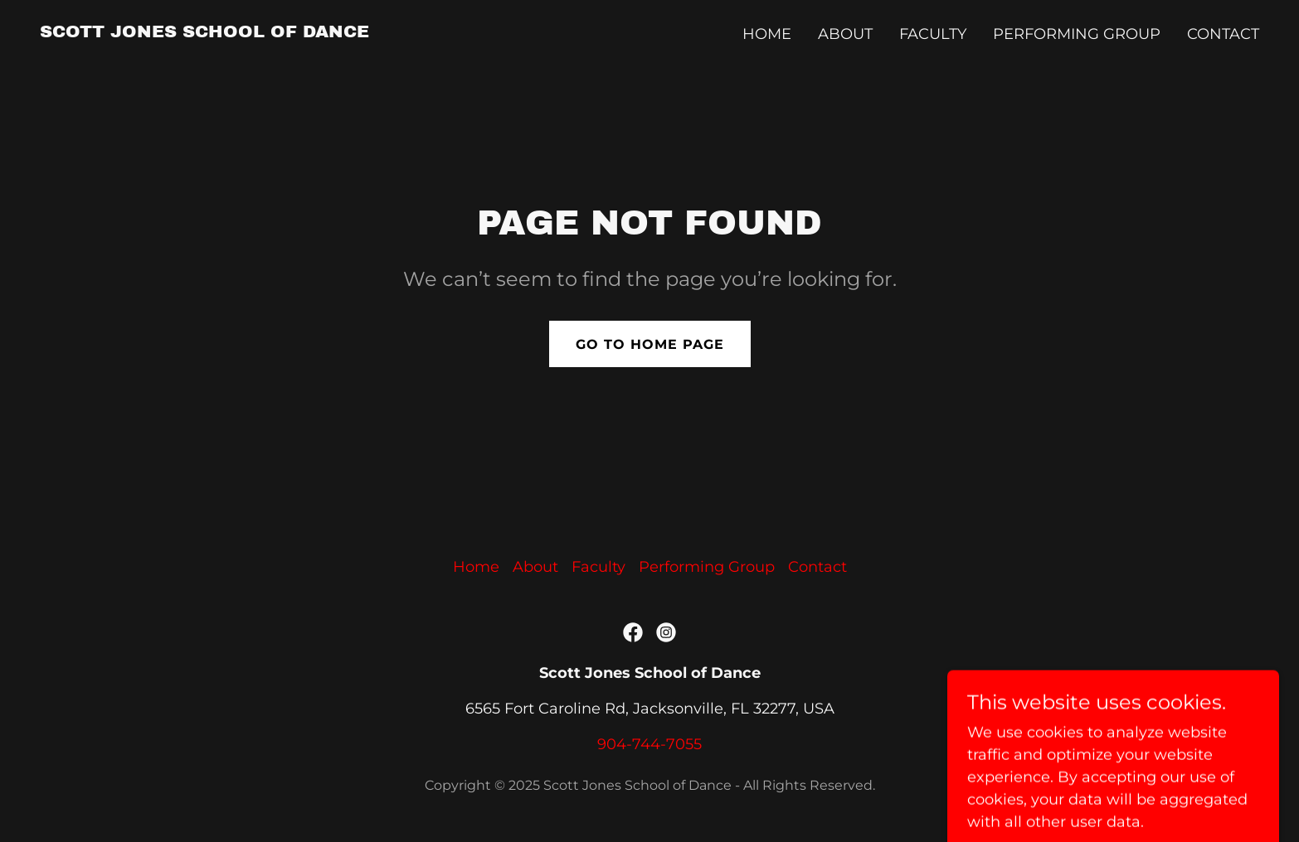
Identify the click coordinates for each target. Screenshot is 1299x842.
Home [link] (766, 34)
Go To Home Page (650, 344)
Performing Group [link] (1076, 34)
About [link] (845, 34)
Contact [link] (1223, 34)
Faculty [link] (932, 34)
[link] (204, 32)
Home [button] (476, 567)
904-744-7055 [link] (649, 744)
